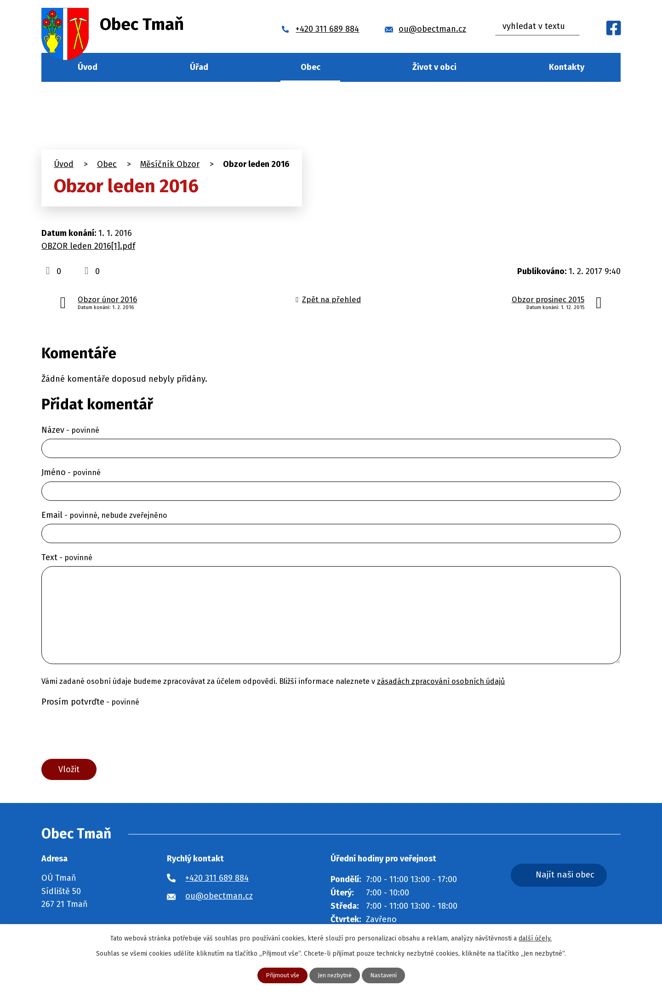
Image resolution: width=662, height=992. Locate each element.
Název (70, 430)
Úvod (87, 67)
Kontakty (566, 67)
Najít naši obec (576, 878)
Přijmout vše (279, 975)
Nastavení (386, 975)
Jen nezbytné (334, 975)
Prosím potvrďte (90, 702)
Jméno (71, 472)
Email (104, 515)
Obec (310, 67)
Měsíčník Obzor (170, 164)
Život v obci (434, 67)
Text (66, 557)
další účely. (535, 938)
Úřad (199, 67)
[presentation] (111, 733)
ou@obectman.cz (219, 898)
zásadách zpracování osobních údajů (441, 681)
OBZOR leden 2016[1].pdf (88, 246)
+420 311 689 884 (217, 880)
